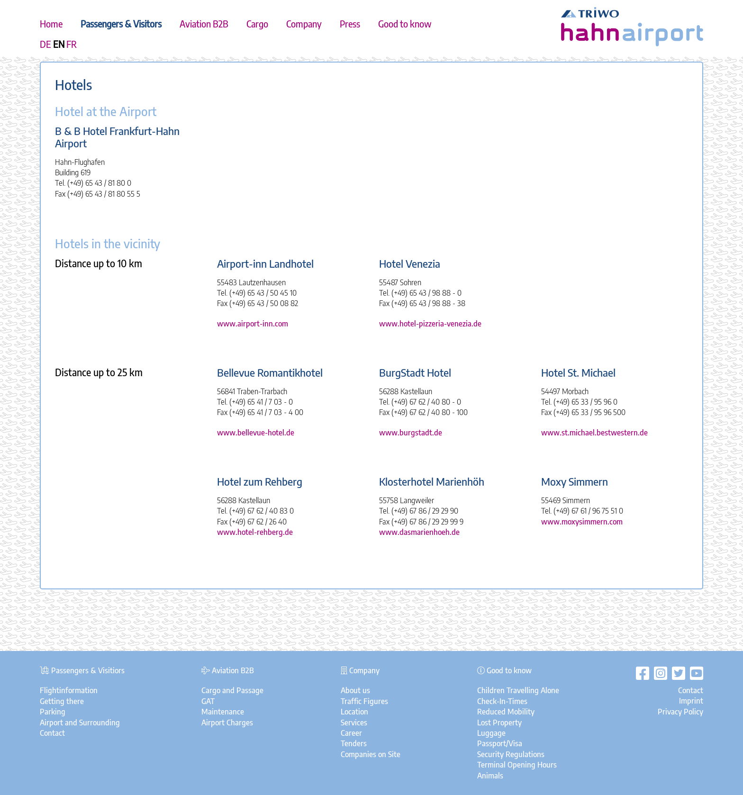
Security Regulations (510, 754)
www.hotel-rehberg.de (255, 532)
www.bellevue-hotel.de (255, 432)
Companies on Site (370, 754)
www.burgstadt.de (410, 432)
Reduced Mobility (506, 711)
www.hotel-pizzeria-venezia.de (430, 323)
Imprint (691, 700)
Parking (52, 711)
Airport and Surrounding (80, 722)
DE (45, 44)
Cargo (257, 23)
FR (71, 44)
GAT (208, 701)
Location (354, 711)
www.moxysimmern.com (582, 521)
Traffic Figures (364, 701)
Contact (52, 733)
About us (355, 690)
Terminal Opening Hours (517, 764)
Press (350, 23)
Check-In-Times (502, 701)
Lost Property (499, 722)
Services (354, 722)
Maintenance (222, 711)
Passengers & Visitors (121, 23)
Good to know (405, 23)
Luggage (491, 733)
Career (351, 733)
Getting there (62, 701)
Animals (490, 775)
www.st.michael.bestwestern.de (594, 432)
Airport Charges (227, 722)
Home (51, 23)
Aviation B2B (204, 23)
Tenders (354, 743)
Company (304, 23)
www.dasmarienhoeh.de (419, 532)
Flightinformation (69, 690)
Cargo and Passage (232, 690)
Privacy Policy (680, 711)
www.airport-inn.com (252, 323)
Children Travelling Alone (518, 690)
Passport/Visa (499, 743)
